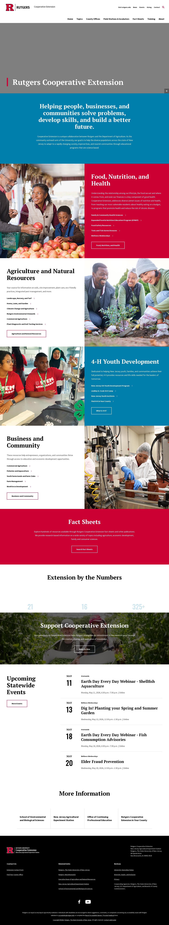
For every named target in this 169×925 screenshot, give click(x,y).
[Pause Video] (166, 91)
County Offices (93, 19)
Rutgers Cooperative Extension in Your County (134, 818)
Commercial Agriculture (19, 319)
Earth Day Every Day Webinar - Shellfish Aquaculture (118, 684)
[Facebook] (79, 902)
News (135, 7)
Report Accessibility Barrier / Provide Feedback (99, 915)
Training (151, 19)
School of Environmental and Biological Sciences (33, 818)
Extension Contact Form (15, 870)
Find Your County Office (15, 875)
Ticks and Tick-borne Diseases (105, 230)
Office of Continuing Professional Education (99, 818)
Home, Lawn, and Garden (19, 303)
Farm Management (16, 481)
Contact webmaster (110, 920)
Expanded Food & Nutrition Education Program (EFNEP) (116, 220)
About (161, 19)
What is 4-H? (101, 411)
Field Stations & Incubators (116, 19)
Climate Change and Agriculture (22, 308)
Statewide (85, 676)
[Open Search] (163, 7)
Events (141, 7)
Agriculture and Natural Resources (26, 333)
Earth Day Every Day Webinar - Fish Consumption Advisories (114, 737)
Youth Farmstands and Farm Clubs (23, 476)
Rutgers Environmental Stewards (23, 314)
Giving (149, 7)
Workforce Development (19, 486)
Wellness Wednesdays (102, 235)
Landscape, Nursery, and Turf (21, 298)
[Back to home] (22, 854)
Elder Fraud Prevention (102, 761)
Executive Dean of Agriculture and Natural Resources (77, 879)
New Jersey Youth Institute (104, 396)
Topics (80, 19)
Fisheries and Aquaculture (19, 471)
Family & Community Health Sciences (108, 215)
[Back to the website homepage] (18, 7)
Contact (157, 7)
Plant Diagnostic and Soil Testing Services (26, 324)
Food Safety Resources (103, 225)
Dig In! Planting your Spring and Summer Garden (119, 710)
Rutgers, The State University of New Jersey (74, 870)
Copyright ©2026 (58, 920)
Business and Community (22, 496)
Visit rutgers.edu (124, 7)
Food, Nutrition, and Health (108, 245)
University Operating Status (124, 870)
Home (70, 19)
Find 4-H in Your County (102, 401)
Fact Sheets (138, 19)
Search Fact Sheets (84, 549)
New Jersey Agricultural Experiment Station (66, 818)
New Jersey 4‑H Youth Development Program (112, 386)
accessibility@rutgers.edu (66, 915)
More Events (17, 703)
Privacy (116, 879)
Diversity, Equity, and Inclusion (124, 875)
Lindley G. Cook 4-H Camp (103, 391)
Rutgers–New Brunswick (67, 875)
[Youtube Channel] (88, 902)
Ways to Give (84, 649)
